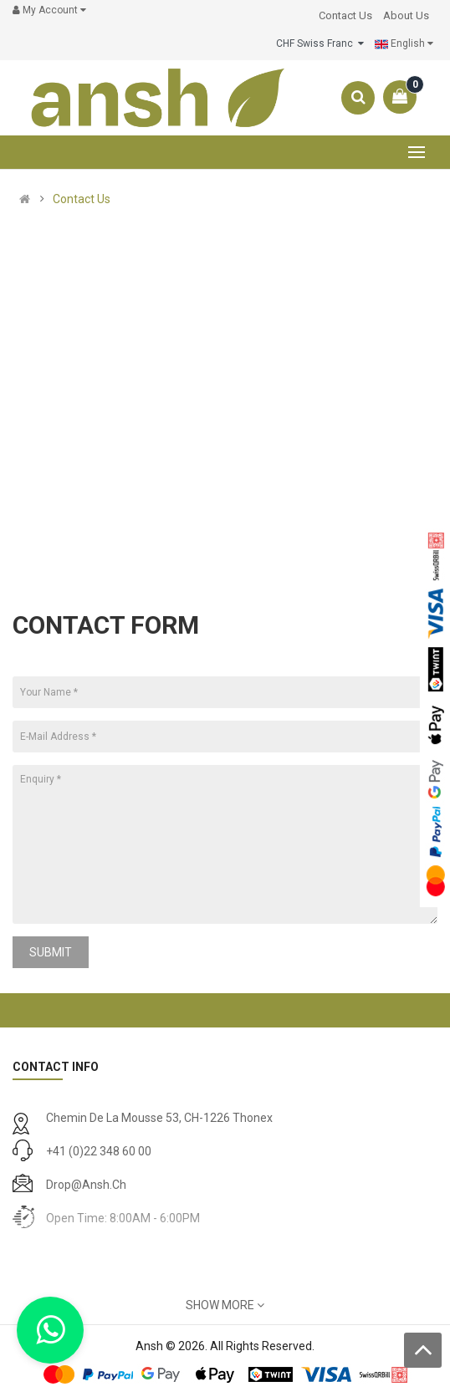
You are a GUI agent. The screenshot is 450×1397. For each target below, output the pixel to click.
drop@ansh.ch (86, 1184)
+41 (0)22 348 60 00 (98, 1151)
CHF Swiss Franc (320, 43)
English (404, 44)
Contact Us (81, 199)
